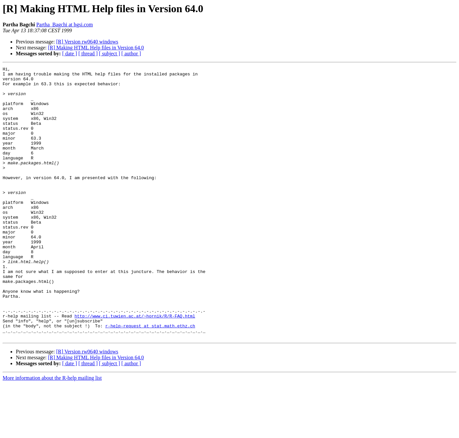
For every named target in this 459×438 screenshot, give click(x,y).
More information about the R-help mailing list (52, 432)
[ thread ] (88, 53)
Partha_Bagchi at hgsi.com (64, 24)
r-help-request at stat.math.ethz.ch (150, 378)
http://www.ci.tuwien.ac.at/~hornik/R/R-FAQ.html (134, 366)
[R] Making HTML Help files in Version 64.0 (96, 47)
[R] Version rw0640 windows (87, 41)
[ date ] (69, 53)
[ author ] (131, 53)
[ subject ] (109, 53)
